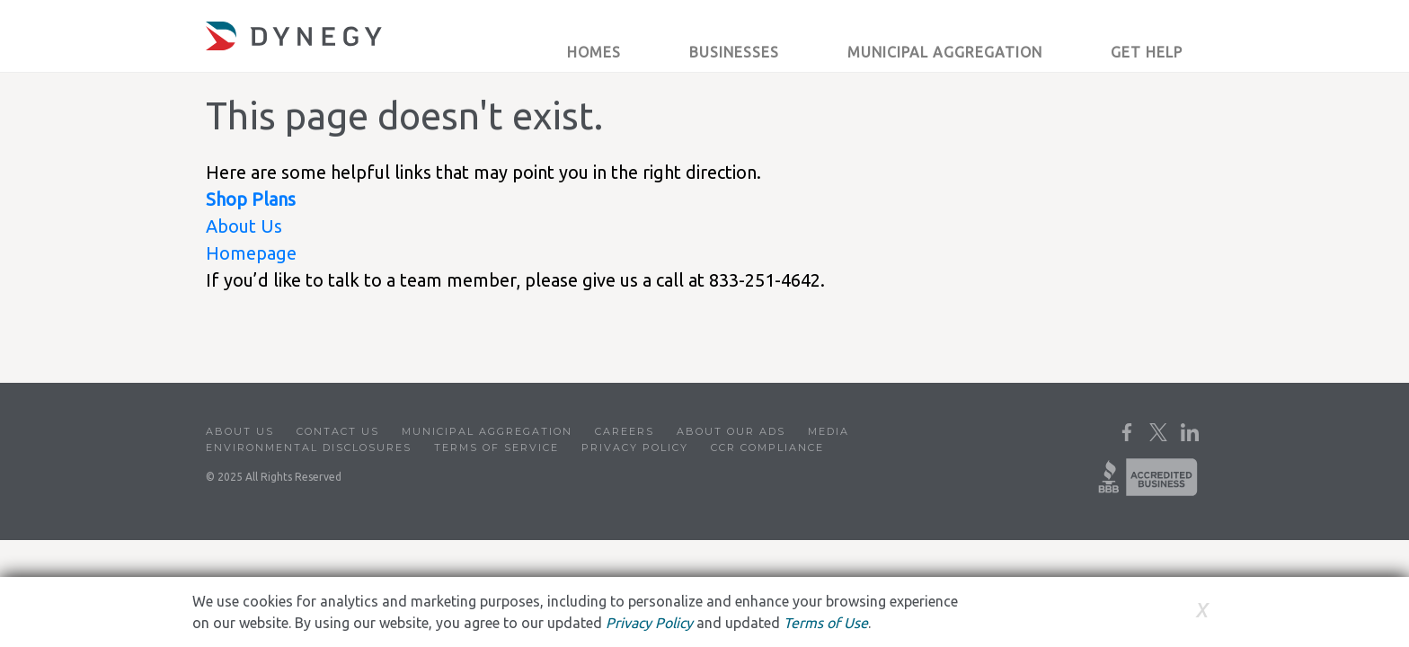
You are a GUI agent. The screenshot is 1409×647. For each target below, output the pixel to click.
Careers (624, 431)
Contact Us (338, 431)
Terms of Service (496, 447)
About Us (244, 226)
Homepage (251, 253)
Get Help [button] (1147, 52)
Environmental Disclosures (309, 447)
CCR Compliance (767, 447)
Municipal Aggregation (487, 431)
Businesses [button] (734, 52)
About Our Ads (731, 431)
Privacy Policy (634, 447)
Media (828, 431)
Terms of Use (826, 623)
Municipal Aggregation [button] (944, 52)
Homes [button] (594, 52)
